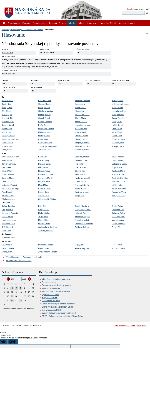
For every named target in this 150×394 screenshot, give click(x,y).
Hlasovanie (15, 30)
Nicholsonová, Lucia (120, 104)
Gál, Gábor (6, 111)
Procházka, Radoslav (10, 139)
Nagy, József (117, 132)
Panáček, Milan (44, 188)
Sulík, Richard (7, 143)
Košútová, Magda (82, 217)
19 (4, 288)
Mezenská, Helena (46, 129)
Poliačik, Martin (81, 136)
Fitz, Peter (79, 164)
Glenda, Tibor (80, 167)
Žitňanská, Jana (45, 150)
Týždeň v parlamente (50, 295)
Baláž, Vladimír (118, 157)
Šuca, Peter (6, 231)
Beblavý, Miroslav (82, 101)
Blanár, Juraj (43, 160)
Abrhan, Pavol (7, 101)
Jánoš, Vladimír (8, 174)
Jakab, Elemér (118, 118)
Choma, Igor (80, 171)
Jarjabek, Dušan (118, 213)
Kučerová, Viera (118, 217)
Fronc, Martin (117, 108)
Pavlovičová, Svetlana (84, 224)
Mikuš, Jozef (43, 248)
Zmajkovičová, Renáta (47, 252)
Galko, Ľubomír (8, 248)
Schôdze (5, 30)
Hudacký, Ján (7, 118)
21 (4, 296)
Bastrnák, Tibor (44, 101)
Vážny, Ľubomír (118, 195)
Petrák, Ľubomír (118, 224)
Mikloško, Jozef (44, 132)
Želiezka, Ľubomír (45, 231)
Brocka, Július (117, 101)
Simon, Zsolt (80, 139)
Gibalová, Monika (45, 111)
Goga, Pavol (117, 167)
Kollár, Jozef (117, 122)
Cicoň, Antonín (118, 160)
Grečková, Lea (118, 210)
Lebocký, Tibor (8, 181)
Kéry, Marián (80, 174)
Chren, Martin (80, 118)
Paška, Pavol (80, 188)
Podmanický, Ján (82, 248)
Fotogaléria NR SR (50, 297)
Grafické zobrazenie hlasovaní (18, 260)
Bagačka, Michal (82, 157)
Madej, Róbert (44, 220)
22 (4, 300)
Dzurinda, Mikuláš (45, 245)
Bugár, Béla (6, 104)
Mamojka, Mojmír (82, 220)
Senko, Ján (116, 227)
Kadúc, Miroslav (45, 122)
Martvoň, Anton (118, 220)
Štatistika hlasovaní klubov (32, 30)
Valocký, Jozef (7, 195)
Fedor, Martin (80, 108)
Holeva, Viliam (44, 171)
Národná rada (14, 23)
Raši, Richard (7, 227)
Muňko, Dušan (44, 224)
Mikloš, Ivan (6, 132)
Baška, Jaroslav (8, 206)
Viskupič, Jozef (118, 146)
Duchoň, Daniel (44, 164)
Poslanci (53, 23)
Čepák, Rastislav (82, 206)
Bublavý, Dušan (81, 160)
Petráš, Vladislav (119, 188)
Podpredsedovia (40, 23)
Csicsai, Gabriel (44, 104)
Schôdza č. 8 (7, 53)
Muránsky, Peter (8, 238)
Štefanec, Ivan (118, 143)
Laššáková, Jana (9, 220)
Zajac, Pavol (7, 150)
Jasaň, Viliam (7, 217)
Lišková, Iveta (44, 181)
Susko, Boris (43, 192)
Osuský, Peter (44, 136)
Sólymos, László (118, 139)
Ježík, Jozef (43, 217)
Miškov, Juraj (80, 132)
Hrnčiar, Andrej (44, 115)
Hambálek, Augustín (10, 213)
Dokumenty (92, 23)
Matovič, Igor (7, 129)
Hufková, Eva (80, 213)
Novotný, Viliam (8, 136)
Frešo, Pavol (117, 245)
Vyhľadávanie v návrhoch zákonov (56, 291)
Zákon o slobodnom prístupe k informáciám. (130, 325)
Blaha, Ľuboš (7, 160)
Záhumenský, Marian (47, 199)
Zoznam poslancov (50, 282)
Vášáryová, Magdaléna (48, 146)
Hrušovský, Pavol (82, 115)
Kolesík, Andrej (118, 174)
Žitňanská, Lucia (82, 150)
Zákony (81, 23)
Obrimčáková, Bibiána (47, 227)
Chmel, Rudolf (44, 118)
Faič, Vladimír (7, 210)
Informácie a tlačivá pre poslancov (56, 279)
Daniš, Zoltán (117, 206)
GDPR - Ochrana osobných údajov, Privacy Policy (62, 316)
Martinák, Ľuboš (118, 181)
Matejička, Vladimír (9, 185)
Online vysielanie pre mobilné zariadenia (58, 304)
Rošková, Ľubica (82, 227)
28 (21, 300)
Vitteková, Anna (8, 199)
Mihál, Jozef (117, 129)
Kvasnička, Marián (82, 125)
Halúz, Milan (7, 171)
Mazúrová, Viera (8, 224)
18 (4, 284)
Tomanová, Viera (119, 192)
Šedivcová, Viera (82, 192)
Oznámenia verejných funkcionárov (56, 285)
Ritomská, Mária (118, 248)
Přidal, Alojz (43, 139)
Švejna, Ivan (7, 252)
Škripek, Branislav (82, 143)
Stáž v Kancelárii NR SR (52, 310)
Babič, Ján (42, 157)
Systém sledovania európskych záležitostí (59, 313)
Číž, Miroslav (7, 245)
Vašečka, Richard (82, 146)
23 (4, 304)
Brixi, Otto (42, 206)
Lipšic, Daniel (117, 125)
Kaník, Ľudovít (81, 122)
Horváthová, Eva (119, 111)
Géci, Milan (43, 167)
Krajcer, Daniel (8, 125)
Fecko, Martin (44, 108)
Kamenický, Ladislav (46, 174)
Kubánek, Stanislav (120, 178)
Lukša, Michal (80, 181)
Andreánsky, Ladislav (10, 157)
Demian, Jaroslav (9, 164)
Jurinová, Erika (8, 122)
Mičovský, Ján (81, 129)
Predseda (26, 23)
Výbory (62, 23)
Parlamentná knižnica (51, 301)
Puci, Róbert (7, 192)
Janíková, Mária (118, 171)
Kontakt (129, 9)
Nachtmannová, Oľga (10, 188)
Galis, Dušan (43, 210)
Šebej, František (45, 143)
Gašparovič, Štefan (83, 210)
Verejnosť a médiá (127, 23)
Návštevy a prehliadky (51, 288)
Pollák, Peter (117, 136)
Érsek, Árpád (7, 108)
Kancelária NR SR (108, 23)
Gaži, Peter (6, 167)
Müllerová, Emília (82, 185)
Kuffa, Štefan (43, 125)
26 (12, 300)
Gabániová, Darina (119, 164)
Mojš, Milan (43, 185)
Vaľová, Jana (43, 195)
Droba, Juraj (80, 104)
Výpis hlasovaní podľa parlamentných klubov (24, 257)
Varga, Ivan (79, 195)
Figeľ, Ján (79, 245)
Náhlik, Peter (117, 185)
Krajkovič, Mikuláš (82, 178)
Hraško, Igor (7, 115)
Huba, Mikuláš (118, 115)
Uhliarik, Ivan (7, 146)
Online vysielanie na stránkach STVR (57, 307)
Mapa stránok (139, 9)
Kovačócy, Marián (45, 178)
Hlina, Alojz (79, 111)
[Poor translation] (12, 341)
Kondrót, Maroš (8, 178)
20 (4, 292)
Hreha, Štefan (44, 213)
